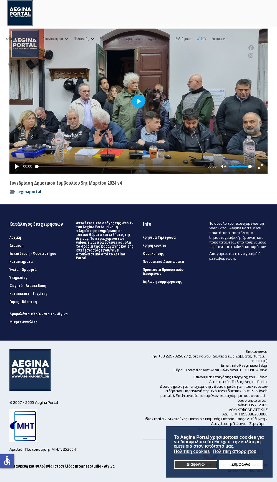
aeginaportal (28, 191)
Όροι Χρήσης (153, 253)
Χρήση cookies (154, 245)
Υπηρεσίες (18, 278)
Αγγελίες (153, 38)
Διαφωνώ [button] (196, 464)
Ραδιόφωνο (183, 38)
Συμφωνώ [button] (240, 464)
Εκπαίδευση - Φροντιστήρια (32, 253)
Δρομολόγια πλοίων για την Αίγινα (38, 314)
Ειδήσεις (26, 38)
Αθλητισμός (107, 38)
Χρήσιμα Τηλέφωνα (159, 237)
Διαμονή (16, 245)
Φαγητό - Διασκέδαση (27, 286)
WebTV (201, 38)
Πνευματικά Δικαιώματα (163, 261)
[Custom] (261, 55)
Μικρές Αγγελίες (23, 322)
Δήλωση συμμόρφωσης (162, 281)
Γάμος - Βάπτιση (23, 302)
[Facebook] (251, 47)
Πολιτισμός (81, 38)
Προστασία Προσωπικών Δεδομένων (163, 271)
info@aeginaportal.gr (250, 365)
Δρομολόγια (134, 38)
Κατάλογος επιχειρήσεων (23, 64)
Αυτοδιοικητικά (53, 38)
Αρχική (10, 38)
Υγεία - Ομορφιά (23, 270)
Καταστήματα (21, 261)
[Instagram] (250, 55)
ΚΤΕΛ (166, 38)
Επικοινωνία (219, 38)
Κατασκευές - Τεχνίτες (28, 294)
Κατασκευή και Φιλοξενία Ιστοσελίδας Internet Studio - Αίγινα (62, 466)
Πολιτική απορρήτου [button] (234, 451)
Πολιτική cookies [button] (192, 451)
